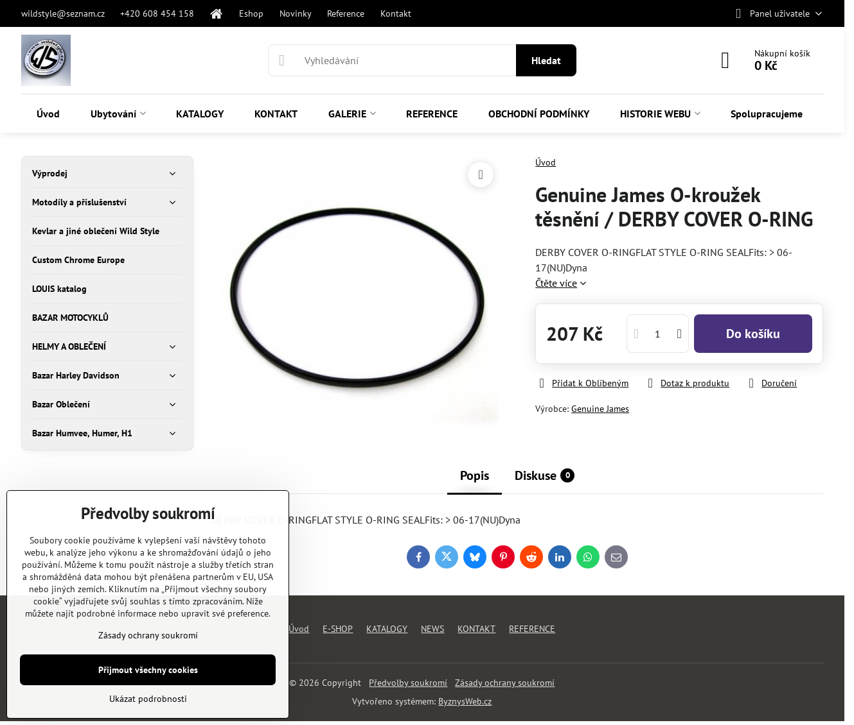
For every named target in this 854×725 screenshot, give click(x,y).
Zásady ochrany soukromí (505, 682)
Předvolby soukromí (408, 682)
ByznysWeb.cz (465, 701)
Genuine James (600, 408)
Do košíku (753, 333)
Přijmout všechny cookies (148, 670)
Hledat (546, 60)
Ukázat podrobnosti (148, 698)
